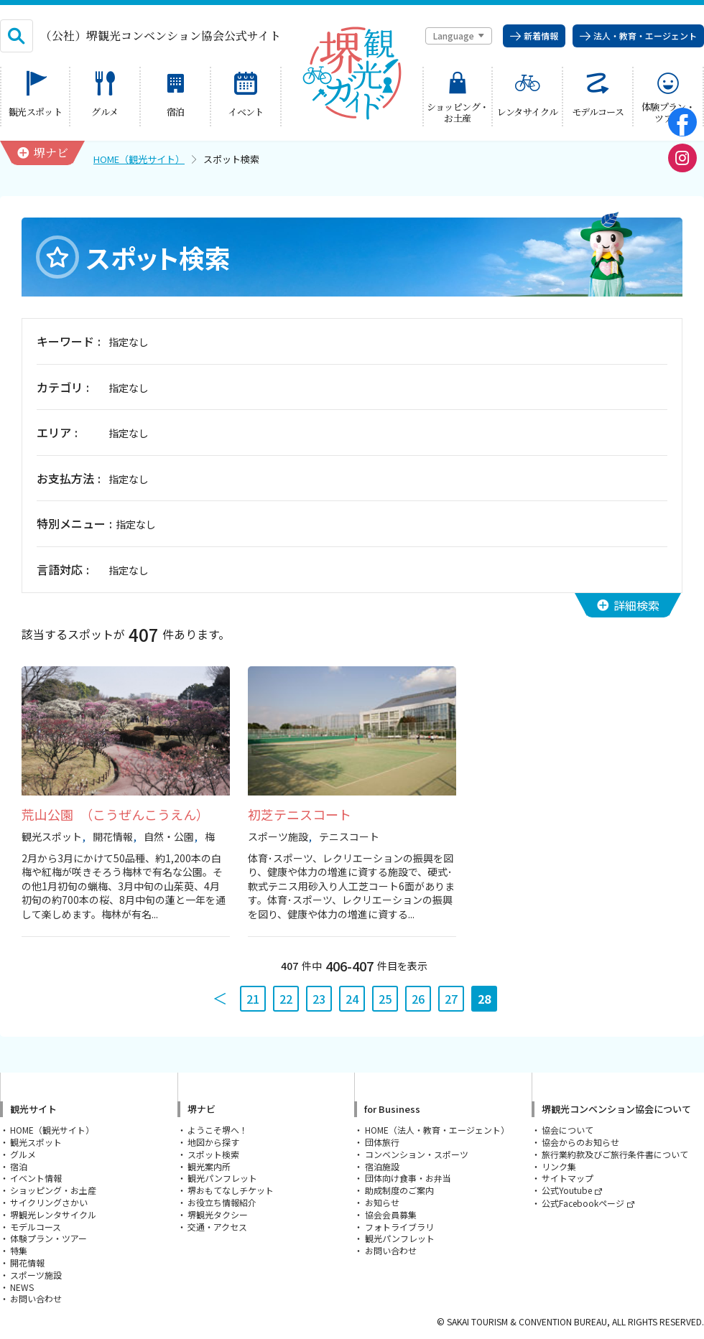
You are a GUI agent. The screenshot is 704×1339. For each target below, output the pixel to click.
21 (252, 998)
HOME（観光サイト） (139, 159)
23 (318, 998)
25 (385, 998)
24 (352, 998)
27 (451, 998)
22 (285, 998)
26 (418, 998)
